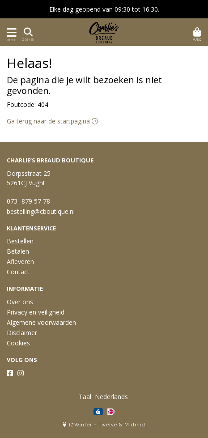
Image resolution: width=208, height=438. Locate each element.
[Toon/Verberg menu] (10, 32)
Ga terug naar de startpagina (52, 121)
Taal (85, 396)
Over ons (20, 302)
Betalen (18, 251)
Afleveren (20, 261)
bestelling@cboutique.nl (41, 211)
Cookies (18, 343)
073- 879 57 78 (28, 201)
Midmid (134, 425)
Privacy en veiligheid (35, 312)
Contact (18, 272)
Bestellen (20, 241)
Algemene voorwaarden (41, 322)
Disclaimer (22, 332)
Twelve (107, 425)
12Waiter (80, 425)
